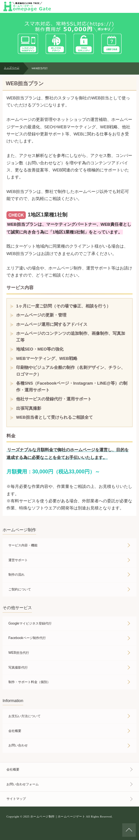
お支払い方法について (24, 716)
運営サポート (18, 560)
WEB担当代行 (18, 652)
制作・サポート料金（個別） (29, 682)
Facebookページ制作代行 (27, 638)
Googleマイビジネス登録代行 (30, 623)
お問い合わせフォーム (22, 784)
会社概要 (14, 731)
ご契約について (19, 589)
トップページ (11, 67)
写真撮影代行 (18, 667)
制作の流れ (16, 574)
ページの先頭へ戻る (129, 830)
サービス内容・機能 (22, 545)
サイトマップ (16, 798)
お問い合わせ (18, 745)
